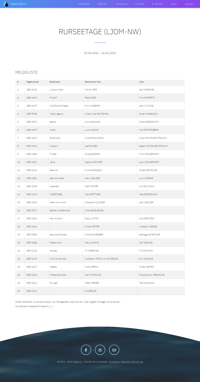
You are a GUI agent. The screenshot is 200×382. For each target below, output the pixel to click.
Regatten (102, 4)
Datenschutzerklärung (132, 361)
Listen (141, 4)
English (189, 4)
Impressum (114, 361)
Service (158, 4)
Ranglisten (122, 4)
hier (51, 306)
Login (174, 4)
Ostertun (77, 361)
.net (19, 4)
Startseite (83, 4)
